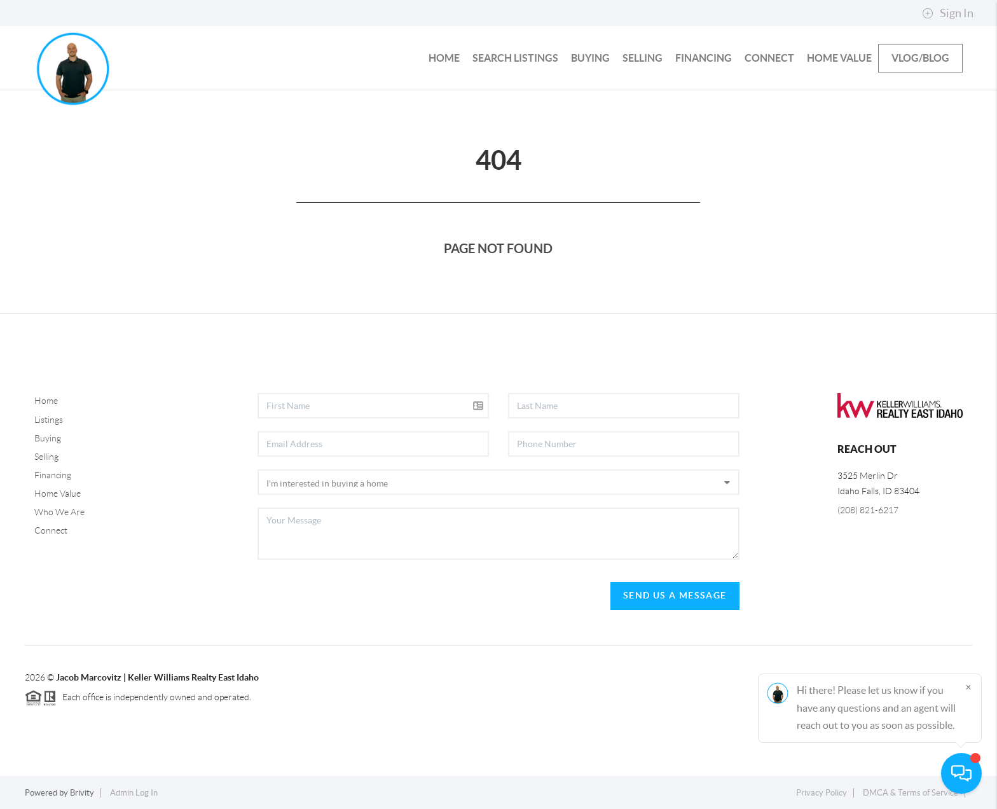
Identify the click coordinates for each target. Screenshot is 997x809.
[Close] (968, 687)
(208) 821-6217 (867, 510)
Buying (590, 58)
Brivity (82, 793)
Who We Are (59, 512)
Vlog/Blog (920, 58)
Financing (703, 58)
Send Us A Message (675, 595)
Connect (769, 58)
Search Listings (515, 58)
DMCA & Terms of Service (910, 793)
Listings (48, 420)
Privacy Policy (821, 793)
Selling (642, 58)
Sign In (947, 13)
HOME (444, 58)
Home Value (839, 58)
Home (46, 401)
